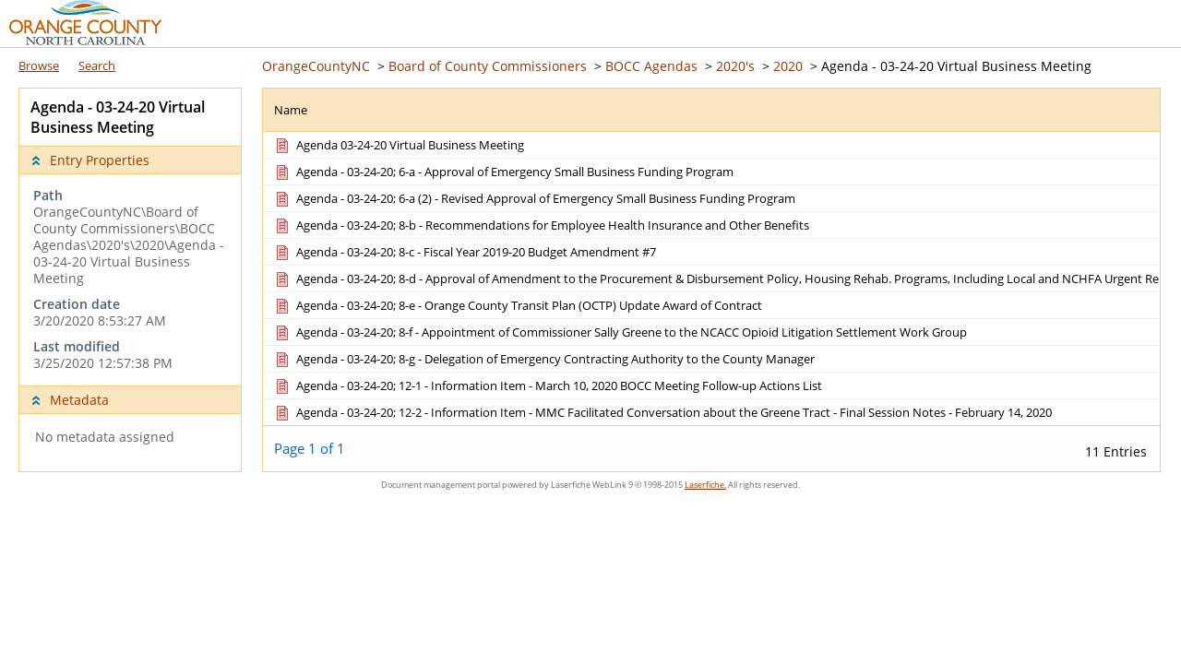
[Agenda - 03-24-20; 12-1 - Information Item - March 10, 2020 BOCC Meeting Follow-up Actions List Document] (547, 385)
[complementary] (130, 279)
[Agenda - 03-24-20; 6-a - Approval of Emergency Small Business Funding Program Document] (503, 171)
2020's (735, 66)
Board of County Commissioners (487, 66)
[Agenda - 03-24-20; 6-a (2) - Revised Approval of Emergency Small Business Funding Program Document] (533, 198)
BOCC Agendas (651, 66)
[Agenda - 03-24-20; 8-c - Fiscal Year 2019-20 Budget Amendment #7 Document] (464, 251)
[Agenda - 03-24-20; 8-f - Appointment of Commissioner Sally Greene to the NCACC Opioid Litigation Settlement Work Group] (619, 332)
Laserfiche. (705, 485)
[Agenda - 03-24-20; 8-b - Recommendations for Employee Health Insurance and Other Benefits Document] (540, 225)
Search (96, 65)
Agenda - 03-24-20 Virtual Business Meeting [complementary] (117, 117)
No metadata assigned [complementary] (104, 437)
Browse (38, 65)
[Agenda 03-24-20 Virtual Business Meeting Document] (398, 144)
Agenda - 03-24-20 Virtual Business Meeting (956, 66)
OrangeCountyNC (316, 66)
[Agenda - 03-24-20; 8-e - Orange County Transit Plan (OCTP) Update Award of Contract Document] (517, 305)
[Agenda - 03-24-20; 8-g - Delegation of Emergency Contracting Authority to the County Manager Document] (543, 358)
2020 (788, 66)
